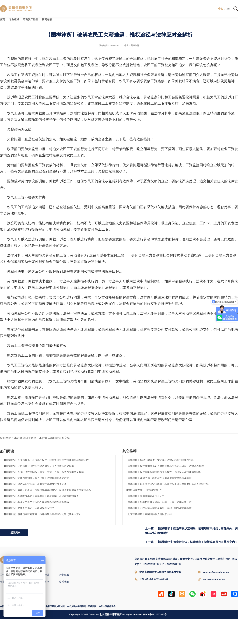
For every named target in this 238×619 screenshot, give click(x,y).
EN (228, 9)
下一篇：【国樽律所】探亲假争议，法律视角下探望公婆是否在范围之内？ (191, 541)
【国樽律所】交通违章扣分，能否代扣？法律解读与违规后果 (36, 478)
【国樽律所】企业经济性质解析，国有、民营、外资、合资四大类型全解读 (43, 472)
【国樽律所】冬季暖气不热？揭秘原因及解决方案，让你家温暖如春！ (41, 496)
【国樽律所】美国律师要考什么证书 (144, 496)
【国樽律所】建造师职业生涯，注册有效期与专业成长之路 (34, 484)
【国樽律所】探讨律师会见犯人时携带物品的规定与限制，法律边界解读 (164, 466)
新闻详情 (47, 19)
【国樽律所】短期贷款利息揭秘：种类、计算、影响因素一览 (158, 502)
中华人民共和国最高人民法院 (51, 606)
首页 (2, 19)
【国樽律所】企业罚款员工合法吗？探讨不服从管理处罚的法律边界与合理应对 (46, 460)
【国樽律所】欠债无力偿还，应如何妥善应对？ (28, 508)
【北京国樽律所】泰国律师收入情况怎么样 (148, 514)
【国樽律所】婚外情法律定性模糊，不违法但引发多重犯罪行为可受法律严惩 (167, 484)
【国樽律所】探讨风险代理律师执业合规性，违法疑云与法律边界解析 (163, 472)
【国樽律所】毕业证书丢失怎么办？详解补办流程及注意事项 (36, 502)
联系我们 (64, 582)
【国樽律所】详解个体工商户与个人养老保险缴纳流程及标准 (158, 478)
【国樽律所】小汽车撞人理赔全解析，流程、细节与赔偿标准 (158, 508)
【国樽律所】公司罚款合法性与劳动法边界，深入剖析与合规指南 (38, 466)
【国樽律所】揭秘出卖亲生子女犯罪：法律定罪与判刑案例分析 (159, 460)
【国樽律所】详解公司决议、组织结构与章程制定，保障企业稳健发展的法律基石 (47, 490)
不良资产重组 (30, 19)
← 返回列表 (13, 532)
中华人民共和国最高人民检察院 (81, 606)
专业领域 (14, 19)
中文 (220, 9)
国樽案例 (44, 582)
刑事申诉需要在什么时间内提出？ (143, 490)
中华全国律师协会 (107, 606)
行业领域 (64, 575)
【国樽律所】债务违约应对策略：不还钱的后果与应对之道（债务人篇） (42, 514)
